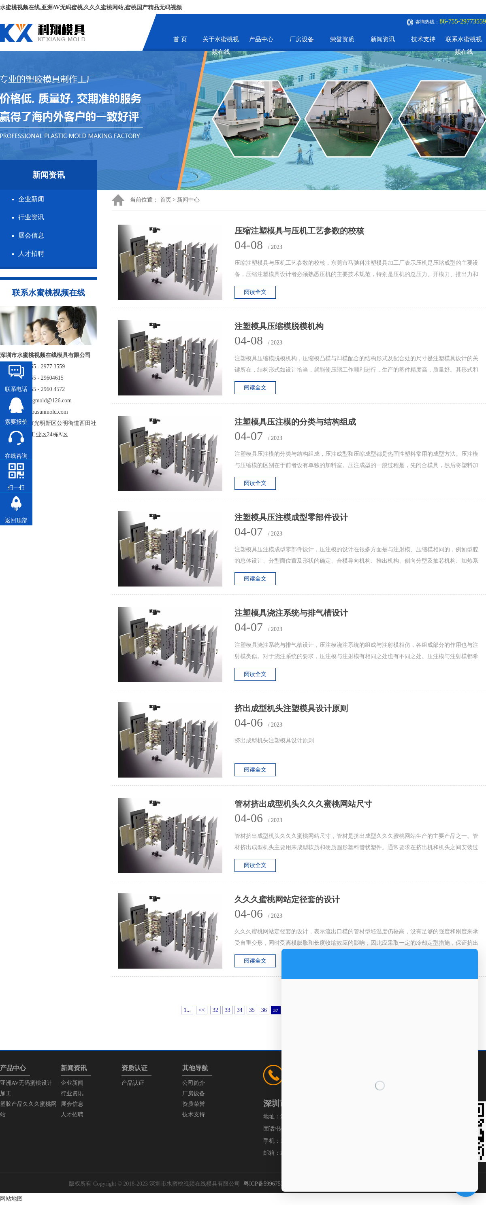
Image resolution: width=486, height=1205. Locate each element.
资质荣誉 (193, 1104)
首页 (165, 200)
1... (187, 1010)
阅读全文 (255, 292)
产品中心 (261, 39)
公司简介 (193, 1083)
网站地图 (11, 1199)
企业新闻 (31, 199)
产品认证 (133, 1083)
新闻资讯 (383, 39)
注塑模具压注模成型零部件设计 (291, 517)
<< (201, 1010)
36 (264, 1010)
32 (215, 1010)
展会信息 (31, 235)
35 (252, 1010)
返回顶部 (16, 520)
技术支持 (423, 39)
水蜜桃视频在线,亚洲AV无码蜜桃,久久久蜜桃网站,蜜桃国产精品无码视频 (91, 7)
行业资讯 (31, 217)
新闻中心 (188, 200)
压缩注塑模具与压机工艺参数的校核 (299, 230)
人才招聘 (31, 253)
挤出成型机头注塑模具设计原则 (291, 708)
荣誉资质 (342, 39)
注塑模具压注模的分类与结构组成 (295, 421)
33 (227, 1010)
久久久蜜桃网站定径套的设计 (287, 899)
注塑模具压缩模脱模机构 (279, 326)
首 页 (180, 39)
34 (240, 1010)
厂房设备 (302, 39)
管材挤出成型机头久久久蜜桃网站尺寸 (303, 803)
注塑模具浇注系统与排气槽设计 (291, 612)
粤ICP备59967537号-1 (269, 1184)
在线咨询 (16, 456)
